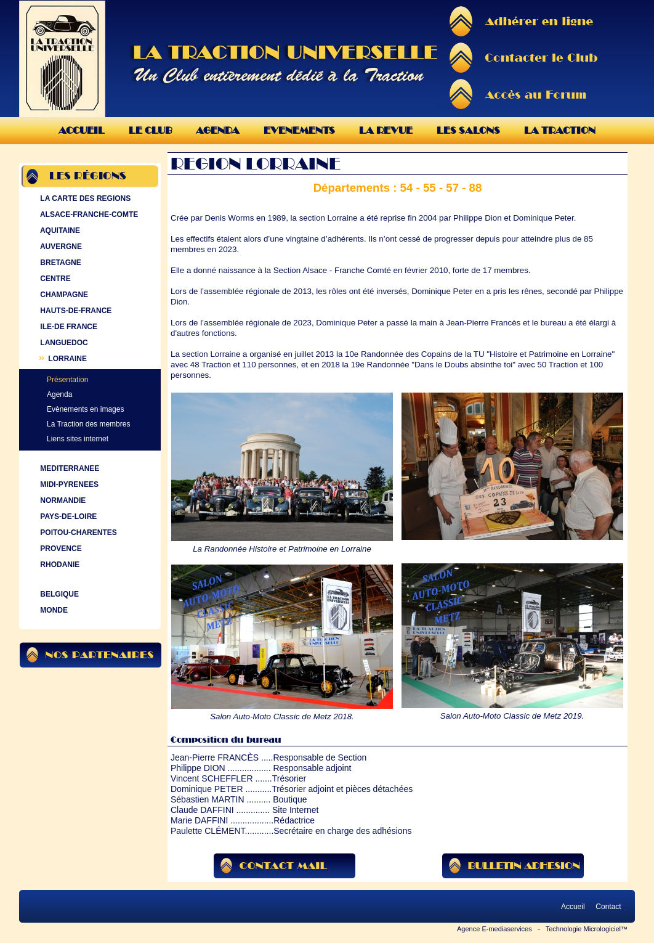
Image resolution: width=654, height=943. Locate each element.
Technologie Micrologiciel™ (587, 929)
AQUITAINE (59, 230)
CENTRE (54, 278)
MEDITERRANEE (68, 468)
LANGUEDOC (63, 342)
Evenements (299, 130)
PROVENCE (60, 548)
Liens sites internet (77, 439)
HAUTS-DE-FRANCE (74, 310)
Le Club (150, 130)
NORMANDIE (62, 500)
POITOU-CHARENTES (77, 532)
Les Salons (468, 130)
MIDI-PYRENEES (68, 484)
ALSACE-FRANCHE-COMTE (88, 214)
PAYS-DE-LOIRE (67, 516)
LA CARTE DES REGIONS (84, 198)
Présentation (67, 379)
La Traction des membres (88, 424)
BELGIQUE (58, 594)
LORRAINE (62, 358)
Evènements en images (85, 409)
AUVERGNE (60, 246)
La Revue (386, 130)
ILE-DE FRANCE (67, 326)
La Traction (560, 130)
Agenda (217, 130)
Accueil (81, 130)
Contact (608, 906)
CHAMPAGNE (63, 294)
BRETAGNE (59, 262)
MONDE (53, 610)
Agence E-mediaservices (494, 929)
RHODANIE (58, 564)
